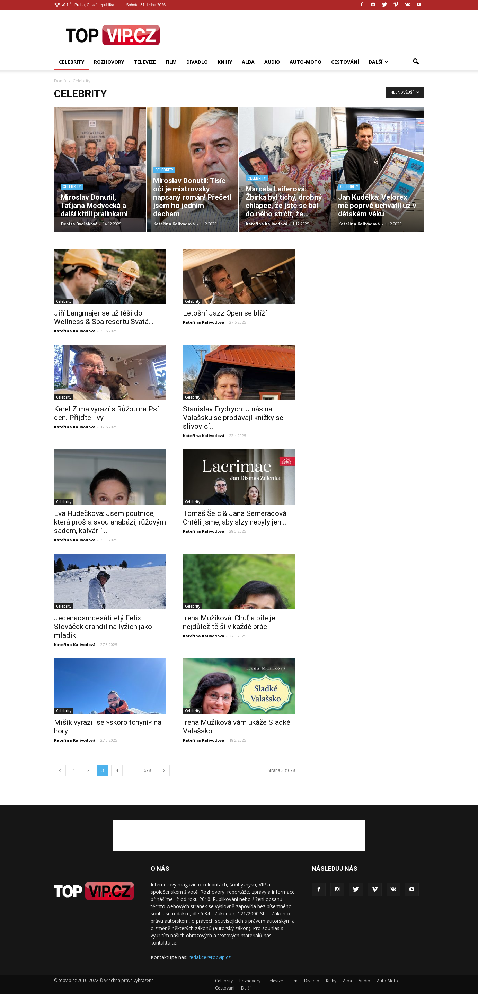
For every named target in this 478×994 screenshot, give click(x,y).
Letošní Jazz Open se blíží (225, 313)
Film (171, 61)
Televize (145, 61)
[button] (415, 62)
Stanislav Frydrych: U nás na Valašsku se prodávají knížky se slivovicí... (233, 417)
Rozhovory (109, 61)
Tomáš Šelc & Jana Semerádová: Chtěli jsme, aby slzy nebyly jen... (235, 517)
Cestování (345, 61)
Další (378, 61)
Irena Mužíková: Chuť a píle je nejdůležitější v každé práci (229, 622)
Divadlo (197, 61)
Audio (272, 61)
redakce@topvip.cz (210, 957)
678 (147, 770)
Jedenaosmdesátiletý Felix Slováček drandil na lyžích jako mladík (103, 626)
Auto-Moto (305, 61)
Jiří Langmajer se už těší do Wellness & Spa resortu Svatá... (104, 317)
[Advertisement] (298, 35)
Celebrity (71, 61)
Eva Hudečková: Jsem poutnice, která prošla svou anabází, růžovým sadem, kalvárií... (110, 522)
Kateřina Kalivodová (174, 223)
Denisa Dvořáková (79, 223)
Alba (248, 61)
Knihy (225, 61)
